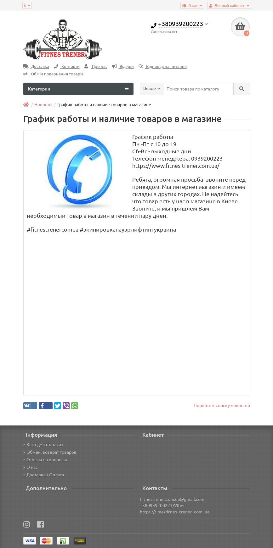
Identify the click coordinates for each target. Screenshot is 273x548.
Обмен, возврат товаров (50, 452)
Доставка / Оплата (43, 474)
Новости (43, 104)
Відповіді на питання (163, 66)
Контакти (67, 66)
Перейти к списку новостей (222, 405)
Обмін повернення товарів (53, 74)
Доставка (36, 66)
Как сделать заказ (43, 444)
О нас (30, 467)
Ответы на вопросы (45, 459)
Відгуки (123, 66)
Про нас (95, 66)
